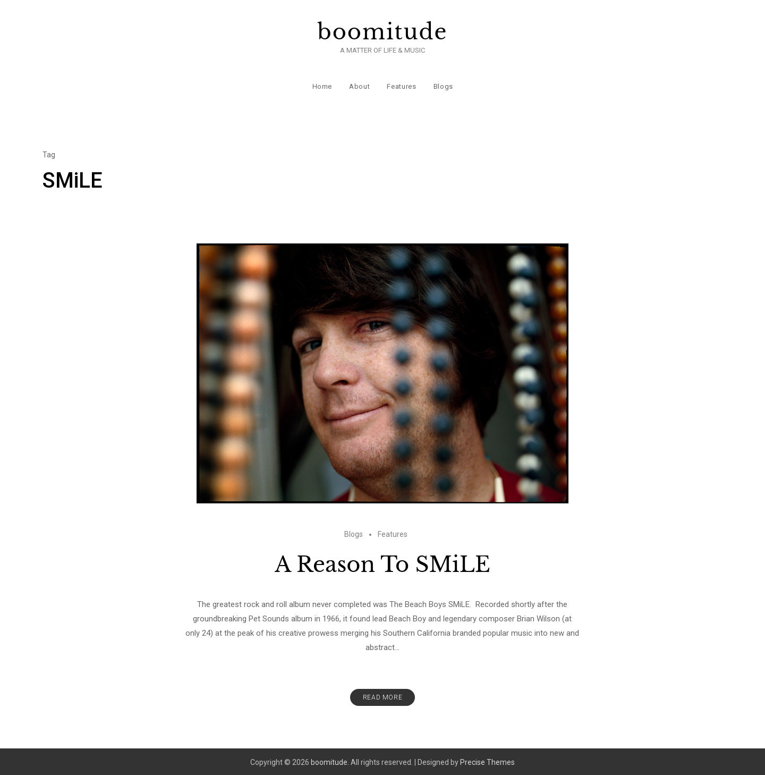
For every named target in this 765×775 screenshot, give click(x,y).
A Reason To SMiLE (382, 563)
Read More (382, 696)
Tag (48, 153)
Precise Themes (487, 760)
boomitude (383, 32)
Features (401, 85)
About (359, 85)
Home (322, 85)
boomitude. (330, 760)
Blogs (443, 85)
